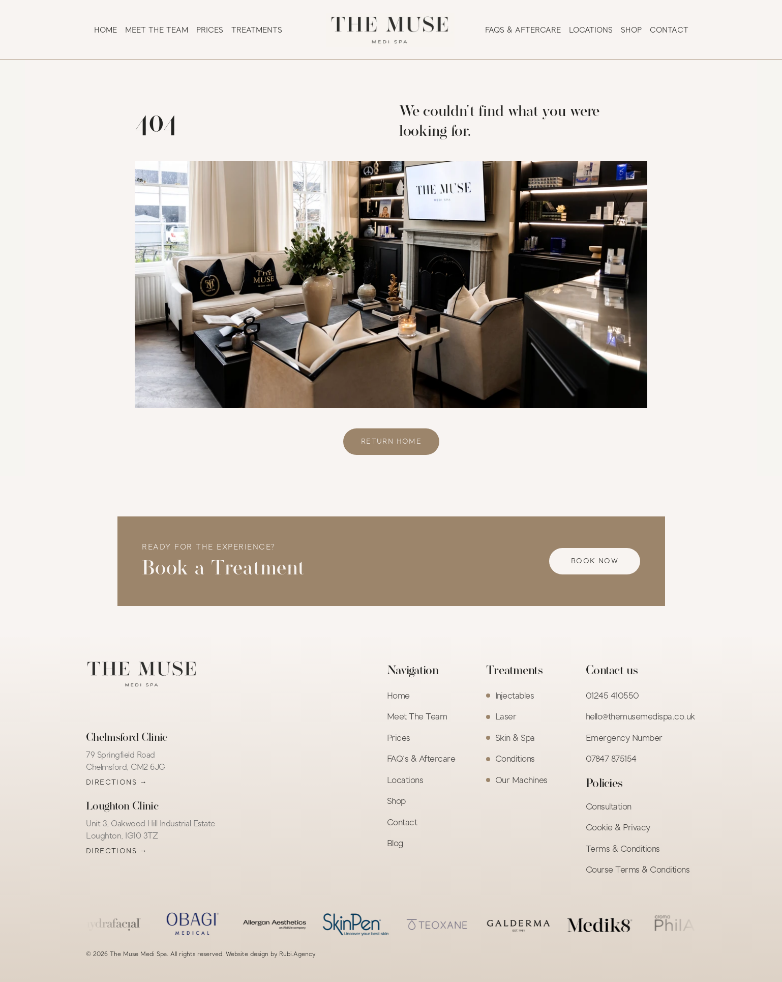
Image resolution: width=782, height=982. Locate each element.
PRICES (209, 30)
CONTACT (669, 30)
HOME (105, 30)
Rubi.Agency (297, 954)
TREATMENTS (256, 30)
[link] (391, 441)
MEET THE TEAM (156, 30)
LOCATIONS (591, 30)
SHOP (631, 30)
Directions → (116, 782)
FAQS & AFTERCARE (523, 30)
